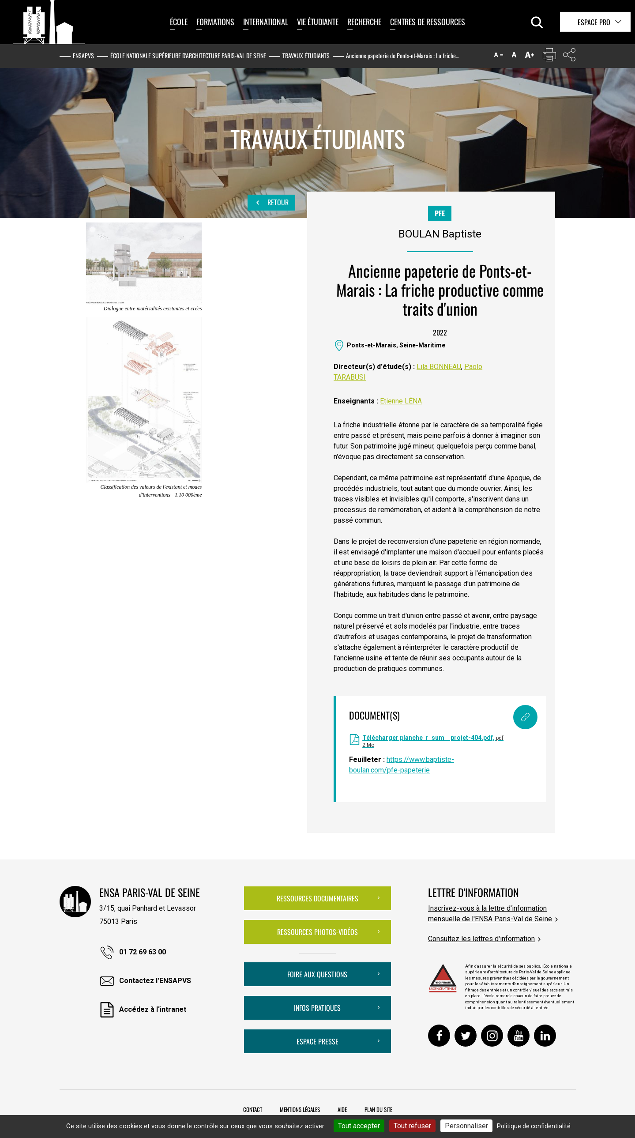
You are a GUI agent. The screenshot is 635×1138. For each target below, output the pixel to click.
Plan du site (378, 1109)
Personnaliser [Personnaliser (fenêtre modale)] (466, 1126)
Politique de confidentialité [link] (534, 1126)
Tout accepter (359, 1126)
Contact (252, 1109)
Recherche (364, 21)
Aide (342, 1109)
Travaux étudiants (306, 55)
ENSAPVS (83, 55)
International (265, 21)
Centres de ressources (427, 21)
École (179, 21)
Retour (271, 202)
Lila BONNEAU (439, 366)
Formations (215, 21)
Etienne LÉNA (401, 401)
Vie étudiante (317, 21)
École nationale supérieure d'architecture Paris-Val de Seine (188, 55)
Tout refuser (412, 1126)
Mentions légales (300, 1109)
